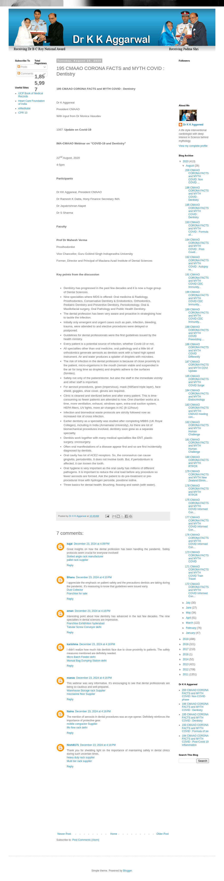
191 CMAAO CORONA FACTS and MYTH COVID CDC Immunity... (197, 281)
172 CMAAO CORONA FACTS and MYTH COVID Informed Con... (197, 590)
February (191, 627)
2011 (186, 674)
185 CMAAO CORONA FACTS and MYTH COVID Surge (197, 381)
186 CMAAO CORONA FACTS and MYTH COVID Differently (197, 350)
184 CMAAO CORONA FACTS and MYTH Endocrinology (197, 395)
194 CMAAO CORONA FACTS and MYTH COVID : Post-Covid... (197, 246)
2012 (186, 669)
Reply (70, 565)
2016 (186, 654)
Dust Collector (75, 589)
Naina (70, 711)
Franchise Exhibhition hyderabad (85, 623)
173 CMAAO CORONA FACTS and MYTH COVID (197, 557)
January (191, 632)
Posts (22, 66)
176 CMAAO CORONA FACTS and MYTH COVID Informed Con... (197, 541)
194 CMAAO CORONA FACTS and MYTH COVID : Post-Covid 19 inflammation (195, 740)
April (189, 617)
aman (70, 610)
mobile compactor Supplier (82, 723)
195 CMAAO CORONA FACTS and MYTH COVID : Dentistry (197, 211)
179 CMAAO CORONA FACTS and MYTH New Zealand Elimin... (197, 476)
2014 (186, 659)
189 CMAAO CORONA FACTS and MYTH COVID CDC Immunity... (197, 315)
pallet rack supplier (77, 559)
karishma (72, 644)
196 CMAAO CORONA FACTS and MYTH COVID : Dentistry (197, 194)
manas (71, 677)
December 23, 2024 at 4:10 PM (94, 577)
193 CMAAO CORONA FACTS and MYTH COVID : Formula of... (197, 228)
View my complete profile (193, 145)
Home (113, 833)
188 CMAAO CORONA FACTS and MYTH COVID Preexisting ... (197, 333)
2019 (186, 639)
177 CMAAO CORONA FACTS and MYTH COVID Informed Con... (197, 523)
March (190, 622)
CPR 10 (22, 112)
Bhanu (71, 577)
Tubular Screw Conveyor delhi (84, 627)
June (189, 607)
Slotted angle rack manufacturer (85, 556)
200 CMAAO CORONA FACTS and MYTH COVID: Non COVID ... (197, 176)
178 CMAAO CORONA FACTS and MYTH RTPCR (197, 490)
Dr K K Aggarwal (193, 124)
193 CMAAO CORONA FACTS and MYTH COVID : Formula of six (195, 728)
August (190, 165)
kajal (70, 543)
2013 (186, 664)
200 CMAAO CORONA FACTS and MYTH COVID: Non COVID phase (195, 695)
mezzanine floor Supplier (81, 694)
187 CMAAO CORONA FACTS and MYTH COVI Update (197, 366)
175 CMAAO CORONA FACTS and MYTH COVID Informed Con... (197, 506)
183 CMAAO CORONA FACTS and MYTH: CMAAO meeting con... (197, 411)
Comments (25, 73)
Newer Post (64, 833)
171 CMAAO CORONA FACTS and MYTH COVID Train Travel (197, 573)
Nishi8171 (73, 745)
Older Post (162, 833)
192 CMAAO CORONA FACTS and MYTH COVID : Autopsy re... (197, 263)
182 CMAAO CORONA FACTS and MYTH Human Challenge (197, 428)
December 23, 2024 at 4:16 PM (92, 610)
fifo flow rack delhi (77, 727)
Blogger (127, 870)
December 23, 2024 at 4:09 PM (91, 543)
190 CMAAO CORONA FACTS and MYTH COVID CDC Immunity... (197, 298)
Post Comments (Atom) (85, 839)
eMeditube (24, 108)
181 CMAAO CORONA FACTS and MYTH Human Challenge (197, 446)
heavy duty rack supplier (81, 757)
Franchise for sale (77, 593)
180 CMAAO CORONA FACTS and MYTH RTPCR (197, 462)
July (188, 602)
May (188, 612)
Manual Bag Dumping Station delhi (87, 660)
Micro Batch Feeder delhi (81, 656)
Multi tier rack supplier (79, 761)
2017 (186, 649)
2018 (186, 644)
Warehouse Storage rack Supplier (86, 690)
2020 (186, 161)
